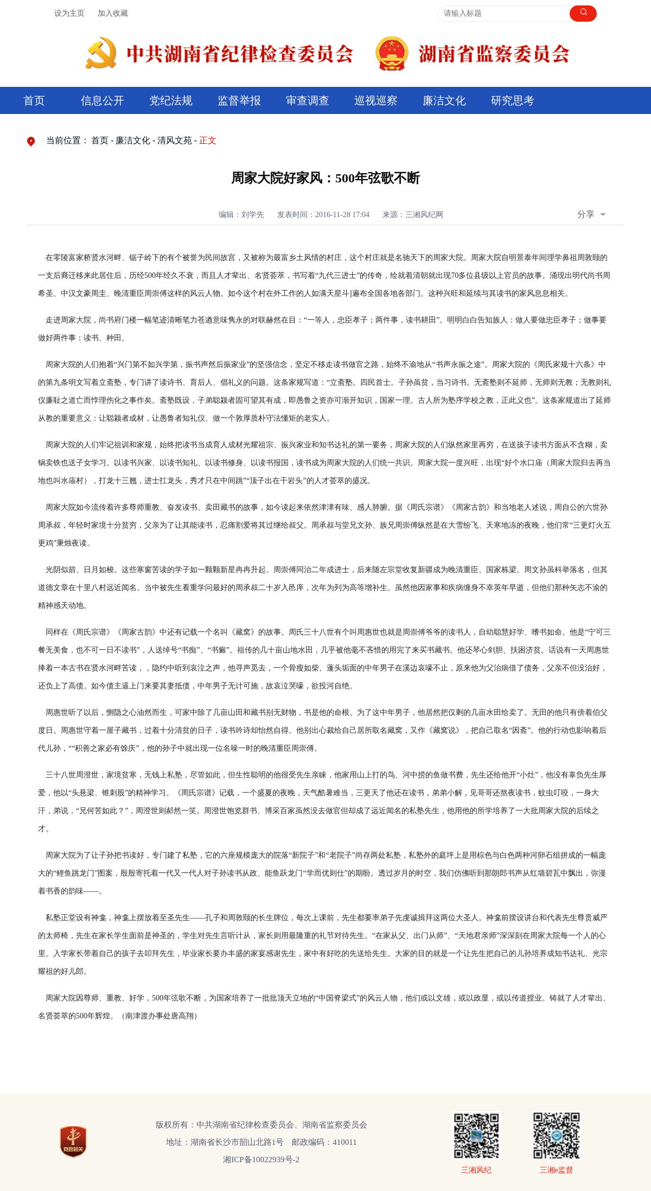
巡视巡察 (376, 100)
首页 (34, 100)
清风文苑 (174, 140)
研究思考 (512, 100)
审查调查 (307, 100)
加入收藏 (113, 13)
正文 (207, 140)
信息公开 (102, 100)
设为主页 (69, 13)
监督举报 (239, 100)
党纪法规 (171, 100)
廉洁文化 (444, 100)
